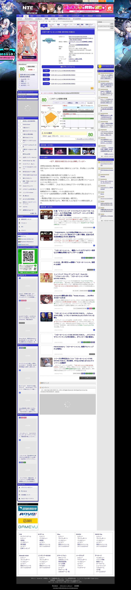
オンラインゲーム (25, 536)
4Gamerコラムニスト (28, 185)
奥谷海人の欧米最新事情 (29, 121)
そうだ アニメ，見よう (28, 164)
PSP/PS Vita (98, 534)
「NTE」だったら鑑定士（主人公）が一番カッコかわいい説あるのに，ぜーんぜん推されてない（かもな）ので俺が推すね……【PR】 (107, 76)
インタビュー (38, 18)
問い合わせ (47, 1)
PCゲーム (23, 236)
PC (26, 16)
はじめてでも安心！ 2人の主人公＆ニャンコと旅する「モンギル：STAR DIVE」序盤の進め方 (27, 317)
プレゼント (24, 223)
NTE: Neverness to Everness (107, 170)
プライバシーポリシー (26, 487)
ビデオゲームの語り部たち (29, 189)
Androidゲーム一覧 (63, 571)
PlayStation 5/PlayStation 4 (27, 241)
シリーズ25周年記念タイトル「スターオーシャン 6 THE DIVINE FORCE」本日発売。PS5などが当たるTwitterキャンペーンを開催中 (74, 361)
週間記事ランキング (26, 219)
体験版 (46, 18)
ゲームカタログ (77, 18)
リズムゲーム (100, 567)
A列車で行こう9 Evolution (107, 216)
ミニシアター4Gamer (28, 192)
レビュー (20, 18)
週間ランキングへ (109, 154)
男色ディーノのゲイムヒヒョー (29, 141)
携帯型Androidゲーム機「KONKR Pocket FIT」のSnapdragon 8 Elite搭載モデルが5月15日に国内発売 (107, 117)
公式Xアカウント (26, 1)
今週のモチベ (26, 127)
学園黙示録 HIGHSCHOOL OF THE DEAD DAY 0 (107, 210)
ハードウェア (75, 16)
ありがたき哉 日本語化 (28, 199)
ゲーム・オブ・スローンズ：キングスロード (107, 181)
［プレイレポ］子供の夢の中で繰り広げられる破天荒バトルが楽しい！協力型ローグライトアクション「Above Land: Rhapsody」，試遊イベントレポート (27, 457)
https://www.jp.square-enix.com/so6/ (78, 36)
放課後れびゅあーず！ (28, 210)
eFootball (103, 176)
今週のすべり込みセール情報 (29, 150)
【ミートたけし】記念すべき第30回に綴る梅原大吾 (107, 109)
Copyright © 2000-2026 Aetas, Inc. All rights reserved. (65, 588)
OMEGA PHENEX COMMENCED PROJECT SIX (106, 204)
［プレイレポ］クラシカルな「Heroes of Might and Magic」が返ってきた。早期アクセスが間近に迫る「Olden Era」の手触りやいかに (107, 133)
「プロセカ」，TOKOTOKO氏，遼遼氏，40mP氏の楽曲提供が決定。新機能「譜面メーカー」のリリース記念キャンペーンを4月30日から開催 (107, 149)
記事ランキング (25, 548)
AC (83, 16)
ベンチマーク (81, 567)
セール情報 (61, 563)
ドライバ (23, 230)
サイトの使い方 (37, 1)
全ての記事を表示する (88, 378)
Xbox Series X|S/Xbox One (27, 239)
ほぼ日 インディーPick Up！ (30, 157)
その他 (98, 569)
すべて (90, 103)
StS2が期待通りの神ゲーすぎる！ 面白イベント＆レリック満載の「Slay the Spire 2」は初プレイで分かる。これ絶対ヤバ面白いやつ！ (28, 410)
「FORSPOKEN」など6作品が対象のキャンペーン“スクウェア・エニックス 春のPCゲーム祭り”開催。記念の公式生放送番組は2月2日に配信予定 (74, 235)
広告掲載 (76, 585)
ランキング (110, 1)
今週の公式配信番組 (28, 134)
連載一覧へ (34, 213)
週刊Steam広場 (26, 154)
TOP (20, 16)
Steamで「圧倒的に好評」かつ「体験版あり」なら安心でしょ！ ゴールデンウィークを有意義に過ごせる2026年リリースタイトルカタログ (28, 295)
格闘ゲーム (99, 561)
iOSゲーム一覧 (62, 569)
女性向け (60, 16)
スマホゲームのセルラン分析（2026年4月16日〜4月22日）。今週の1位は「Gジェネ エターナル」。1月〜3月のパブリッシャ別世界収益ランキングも (107, 84)
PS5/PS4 (39, 16)
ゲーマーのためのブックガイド (29, 167)
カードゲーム (100, 563)
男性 (77, 102)
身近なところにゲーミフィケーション (29, 202)
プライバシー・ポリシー (66, 585)
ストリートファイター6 (106, 198)
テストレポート (82, 559)
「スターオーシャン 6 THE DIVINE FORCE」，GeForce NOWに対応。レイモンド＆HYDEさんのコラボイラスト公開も (74, 315)
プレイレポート (29, 18)
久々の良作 (48, 133)
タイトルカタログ (45, 546)
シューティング (101, 565)
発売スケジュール (45, 544)
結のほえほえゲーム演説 (29, 171)
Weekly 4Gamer (26, 124)
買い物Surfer (26, 195)
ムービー (53, 18)
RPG (70, 57)
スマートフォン (61, 555)
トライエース (72, 44)
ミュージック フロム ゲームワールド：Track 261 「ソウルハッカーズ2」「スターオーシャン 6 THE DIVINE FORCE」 (71, 276)
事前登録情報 (62, 561)
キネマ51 (25, 206)
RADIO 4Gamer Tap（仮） (29, 160)
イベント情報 (100, 559)
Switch (46, 16)
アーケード (98, 555)
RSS (19, 1)
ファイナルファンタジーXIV (107, 164)
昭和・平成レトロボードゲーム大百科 (29, 182)
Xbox (31, 16)
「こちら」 (74, 580)
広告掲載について (25, 494)
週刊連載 (23, 544)
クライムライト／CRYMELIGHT (107, 188)
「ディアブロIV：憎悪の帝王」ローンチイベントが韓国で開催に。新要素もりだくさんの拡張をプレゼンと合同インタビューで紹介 (27, 479)
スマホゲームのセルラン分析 (29, 145)
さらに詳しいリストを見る (85, 139)
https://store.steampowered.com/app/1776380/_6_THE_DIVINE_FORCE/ (81, 39)
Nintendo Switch (25, 244)
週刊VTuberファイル (28, 137)
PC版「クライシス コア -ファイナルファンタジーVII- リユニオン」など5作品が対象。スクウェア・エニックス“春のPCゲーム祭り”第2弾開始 (74, 213)
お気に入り (94, 1)
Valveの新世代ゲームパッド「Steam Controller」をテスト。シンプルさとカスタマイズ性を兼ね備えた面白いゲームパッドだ (107, 141)
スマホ (53, 16)
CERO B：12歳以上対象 (75, 59)
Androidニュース (63, 559)
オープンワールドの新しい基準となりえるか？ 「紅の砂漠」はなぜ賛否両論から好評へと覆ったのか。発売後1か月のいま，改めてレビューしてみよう (27, 365)
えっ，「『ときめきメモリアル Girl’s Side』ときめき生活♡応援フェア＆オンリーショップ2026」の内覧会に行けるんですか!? (107, 101)
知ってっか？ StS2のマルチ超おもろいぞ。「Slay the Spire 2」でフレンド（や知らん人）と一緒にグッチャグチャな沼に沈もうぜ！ (27, 387)
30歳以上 (70, 102)
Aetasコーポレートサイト (27, 498)
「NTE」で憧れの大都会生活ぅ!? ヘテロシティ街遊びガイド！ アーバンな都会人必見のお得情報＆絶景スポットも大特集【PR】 (107, 125)
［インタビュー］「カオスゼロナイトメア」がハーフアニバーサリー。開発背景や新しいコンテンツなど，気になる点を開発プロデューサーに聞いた (27, 435)
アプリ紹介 (61, 565)
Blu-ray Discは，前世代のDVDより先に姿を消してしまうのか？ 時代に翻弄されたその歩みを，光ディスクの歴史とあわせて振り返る (27, 340)
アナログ (90, 16)
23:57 (49, 136)
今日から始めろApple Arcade (30, 175)
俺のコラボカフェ (27, 178)
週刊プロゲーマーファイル (29, 131)
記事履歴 (102, 1)
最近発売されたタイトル (64, 18)
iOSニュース (62, 557)
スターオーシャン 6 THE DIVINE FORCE (63, 70)
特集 (22, 81)
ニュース (23, 79)
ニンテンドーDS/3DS (44, 555)
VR (67, 16)
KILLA (102, 193)
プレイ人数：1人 (73, 61)
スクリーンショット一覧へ (88, 145)
